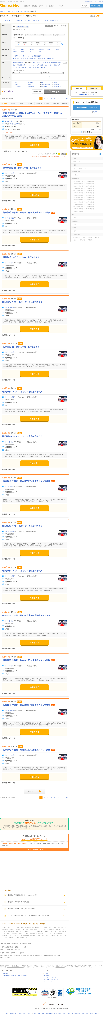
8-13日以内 (16, 58)
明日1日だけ (8, 20)
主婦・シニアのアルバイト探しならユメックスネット (83, 1013)
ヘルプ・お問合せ (98, 1)
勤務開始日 (39, 103)
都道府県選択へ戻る (22, 27)
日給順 (30, 103)
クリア (65, 62)
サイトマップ (48, 981)
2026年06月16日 (78, 193)
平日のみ (56, 84)
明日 (22, 49)
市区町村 (63, 26)
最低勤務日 (47, 103)
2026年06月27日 (90, 204)
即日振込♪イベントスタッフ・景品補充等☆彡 (22, 302)
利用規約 (46, 975)
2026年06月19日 (90, 195)
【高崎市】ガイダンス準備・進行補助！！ (20, 257)
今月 (22, 51)
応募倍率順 (64, 103)
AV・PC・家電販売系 (19, 67)
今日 (14, 49)
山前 (17, 955)
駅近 (75, 240)
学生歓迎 (90, 240)
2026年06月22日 (78, 199)
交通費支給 (44, 86)
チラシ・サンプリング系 (40, 62)
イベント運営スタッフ (80, 168)
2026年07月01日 (90, 209)
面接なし (17, 84)
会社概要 (5, 973)
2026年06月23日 (90, 199)
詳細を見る (34, 145)
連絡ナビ (27, 6)
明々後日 (41, 49)
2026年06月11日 (78, 181)
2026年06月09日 (90, 181)
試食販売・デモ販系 (55, 62)
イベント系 (8, 121)
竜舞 (8, 957)
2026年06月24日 (78, 202)
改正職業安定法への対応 (51, 979)
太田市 (15, 949)
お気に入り (52, 6)
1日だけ (16, 56)
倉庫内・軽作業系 (18, 62)
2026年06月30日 (78, 209)
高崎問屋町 (38, 955)
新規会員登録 (83, 94)
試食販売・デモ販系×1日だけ (33, 20)
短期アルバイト (60, 967)
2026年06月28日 (78, 206)
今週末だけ (18, 20)
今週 (48, 49)
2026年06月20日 (78, 197)
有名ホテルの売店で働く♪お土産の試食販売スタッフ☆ (26, 615)
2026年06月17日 (90, 193)
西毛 (17, 29)
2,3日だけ (26, 56)
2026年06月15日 (78, 183)
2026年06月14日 (90, 190)
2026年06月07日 (78, 186)
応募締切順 (56, 103)
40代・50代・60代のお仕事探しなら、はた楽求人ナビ (49, 1013)
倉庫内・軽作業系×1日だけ (53, 20)
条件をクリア (37, 91)
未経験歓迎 (57, 86)
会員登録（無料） (96, 6)
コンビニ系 (30, 67)
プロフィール (43, 6)
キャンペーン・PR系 (32, 65)
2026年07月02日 (78, 211)
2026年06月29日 (90, 206)
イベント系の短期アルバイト (15, 967)
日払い (43, 82)
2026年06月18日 (78, 195)
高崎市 (8, 949)
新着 (16, 82)
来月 (31, 51)
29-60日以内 (41, 58)
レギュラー (61, 6)
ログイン (85, 6)
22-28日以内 (33, 58)
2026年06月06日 (90, 183)
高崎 (11, 955)
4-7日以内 (36, 56)
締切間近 (30, 82)
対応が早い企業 (45, 84)
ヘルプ (46, 973)
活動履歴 (34, 6)
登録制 (56, 82)
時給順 (21, 103)
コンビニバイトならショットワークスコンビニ (18, 1013)
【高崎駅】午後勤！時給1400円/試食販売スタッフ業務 (26, 212)
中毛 (24, 29)
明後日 (32, 49)
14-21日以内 (24, 58)
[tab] (79, 88)
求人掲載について (89, 1)
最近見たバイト (93, 88)
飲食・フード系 (40, 67)
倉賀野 (2, 957)
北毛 (14, 29)
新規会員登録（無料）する (86, 107)
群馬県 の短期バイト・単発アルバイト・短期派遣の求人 (15, 965)
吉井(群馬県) (47, 955)
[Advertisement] (34, 809)
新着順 (13, 103)
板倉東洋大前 (3, 955)
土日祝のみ (18, 86)
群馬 (75, 224)
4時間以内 (31, 86)
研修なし (30, 84)
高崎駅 (16, 124)
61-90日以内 (50, 58)
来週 (57, 49)
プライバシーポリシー (50, 977)
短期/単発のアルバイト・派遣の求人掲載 (15, 975)
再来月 (41, 51)
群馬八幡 (23, 955)
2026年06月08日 (90, 186)
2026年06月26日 (78, 204)
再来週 (15, 51)
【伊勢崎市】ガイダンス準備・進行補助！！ (21, 168)
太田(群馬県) (57, 955)
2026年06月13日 (78, 190)
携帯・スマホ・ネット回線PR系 (50, 65)
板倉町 (2, 949)
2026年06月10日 (78, 188)
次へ (66, 98)
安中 (31, 955)
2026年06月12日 (90, 188)
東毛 (20, 29)
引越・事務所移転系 (19, 65)
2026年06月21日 (90, 197)
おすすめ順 (4, 103)
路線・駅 (56, 26)
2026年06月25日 (90, 202)
